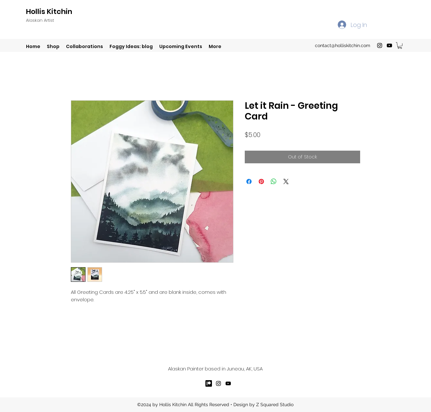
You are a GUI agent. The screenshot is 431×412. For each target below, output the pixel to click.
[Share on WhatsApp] (274, 181)
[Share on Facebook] (249, 181)
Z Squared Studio (275, 404)
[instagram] (379, 45)
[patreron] (208, 383)
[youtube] (389, 45)
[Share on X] (286, 181)
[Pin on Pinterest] (261, 181)
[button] (400, 45)
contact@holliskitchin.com (342, 45)
